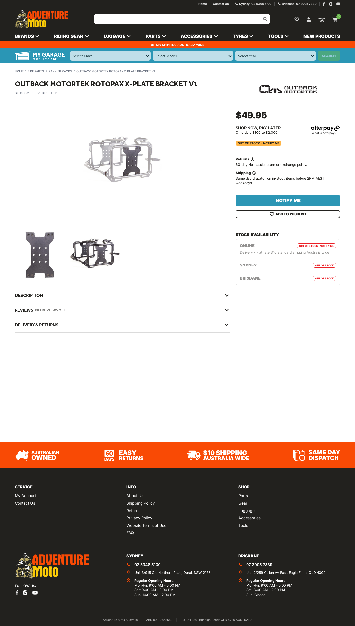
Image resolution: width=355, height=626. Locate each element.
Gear (242, 503)
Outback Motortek (60, 366)
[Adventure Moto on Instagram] (330, 4)
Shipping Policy (140, 503)
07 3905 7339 (259, 564)
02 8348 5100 (147, 564)
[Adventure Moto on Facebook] (324, 4)
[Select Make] (110, 56)
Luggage (246, 510)
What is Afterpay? (324, 133)
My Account (25, 495)
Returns (133, 510)
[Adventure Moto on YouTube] (338, 4)
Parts (243, 495)
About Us (134, 495)
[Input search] (182, 19)
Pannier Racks (60, 71)
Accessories (249, 517)
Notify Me (288, 200)
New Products (321, 36)
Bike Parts (36, 71)
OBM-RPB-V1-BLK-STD (40, 93)
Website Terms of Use (146, 525)
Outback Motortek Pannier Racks (74, 373)
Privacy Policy (139, 517)
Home (19, 71)
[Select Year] (275, 56)
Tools (243, 525)
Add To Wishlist (288, 214)
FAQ (130, 532)
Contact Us (25, 503)
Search (329, 55)
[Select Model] (193, 56)
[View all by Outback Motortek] (288, 88)
